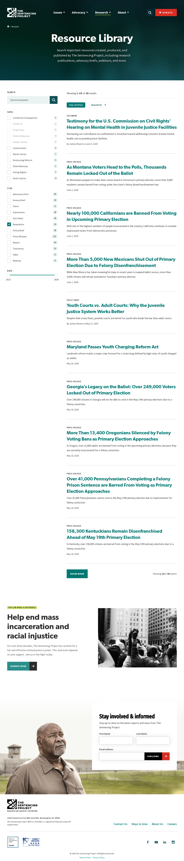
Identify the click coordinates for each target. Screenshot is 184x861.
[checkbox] (32, 118)
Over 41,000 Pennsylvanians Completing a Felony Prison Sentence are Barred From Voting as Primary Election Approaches (119, 485)
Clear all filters (76, 105)
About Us (157, 824)
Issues (57, 12)
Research (101, 12)
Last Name (141, 736)
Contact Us (120, 824)
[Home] (8, 26)
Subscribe (153, 759)
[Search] (53, 100)
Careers (172, 824)
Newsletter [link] (96, 105)
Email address (106, 752)
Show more (77, 573)
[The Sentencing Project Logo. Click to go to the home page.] (21, 12)
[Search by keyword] (32, 100)
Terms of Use (85, 857)
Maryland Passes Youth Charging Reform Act (112, 346)
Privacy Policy (99, 857)
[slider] (8, 275)
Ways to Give (139, 824)
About (122, 12)
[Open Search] (150, 12)
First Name (104, 736)
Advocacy (78, 12)
